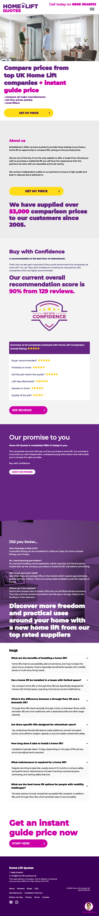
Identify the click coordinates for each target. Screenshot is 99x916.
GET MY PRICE (28, 113)
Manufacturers (15, 893)
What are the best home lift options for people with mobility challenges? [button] (49, 786)
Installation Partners (33, 893)
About (12, 888)
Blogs (29, 888)
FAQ (36, 888)
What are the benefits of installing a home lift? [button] (49, 658)
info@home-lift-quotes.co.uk (23, 876)
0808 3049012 (84, 4)
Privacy (28, 897)
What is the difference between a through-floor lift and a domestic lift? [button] (49, 701)
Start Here (21, 843)
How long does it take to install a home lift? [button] (49, 743)
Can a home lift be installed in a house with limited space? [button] (49, 680)
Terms (37, 897)
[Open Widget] (89, 907)
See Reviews (22, 410)
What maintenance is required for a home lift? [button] (49, 762)
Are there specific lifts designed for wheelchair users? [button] (49, 724)
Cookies (45, 897)
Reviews (20, 888)
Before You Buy (16, 897)
